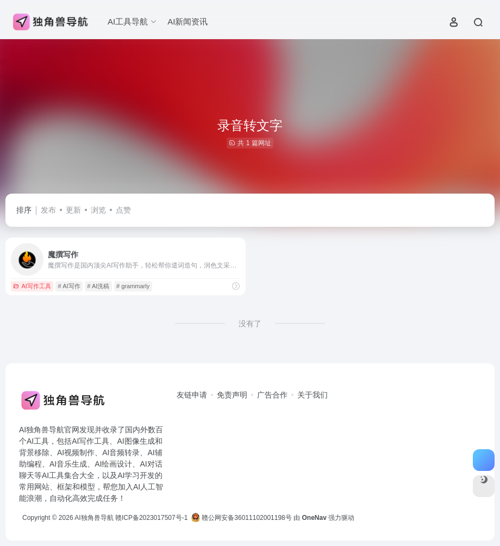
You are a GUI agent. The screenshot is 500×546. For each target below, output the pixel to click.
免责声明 (232, 394)
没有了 (250, 323)
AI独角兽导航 (93, 518)
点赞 (123, 210)
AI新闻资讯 (187, 21)
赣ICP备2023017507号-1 (151, 518)
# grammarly (132, 286)
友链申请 (192, 394)
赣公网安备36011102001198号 (241, 518)
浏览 (98, 210)
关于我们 (312, 394)
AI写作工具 (32, 286)
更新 (73, 210)
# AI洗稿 (98, 286)
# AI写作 (69, 286)
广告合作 (272, 394)
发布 (48, 210)
